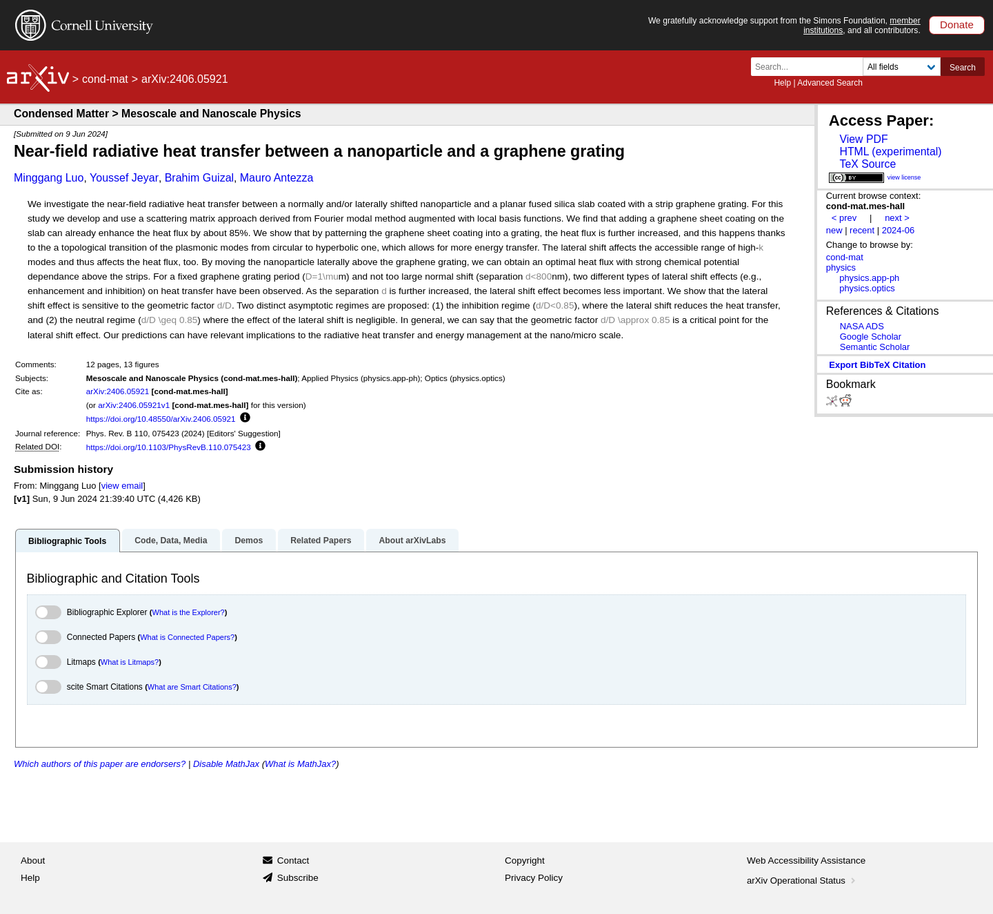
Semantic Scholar (875, 347)
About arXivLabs (412, 540)
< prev (844, 218)
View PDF (863, 139)
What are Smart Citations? (192, 687)
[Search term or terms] (811, 66)
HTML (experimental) (890, 151)
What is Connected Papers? (187, 637)
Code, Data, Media (170, 540)
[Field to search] (902, 66)
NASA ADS (862, 326)
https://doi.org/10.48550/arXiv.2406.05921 (161, 418)
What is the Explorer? (188, 612)
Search (963, 67)
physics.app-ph (869, 278)
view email (122, 485)
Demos (248, 540)
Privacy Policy (534, 878)
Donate (957, 24)
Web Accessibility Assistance (806, 860)
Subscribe (298, 878)
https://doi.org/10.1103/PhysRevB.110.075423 (168, 447)
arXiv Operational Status (802, 880)
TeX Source (867, 164)
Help (782, 83)
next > (897, 218)
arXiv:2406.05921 (118, 391)
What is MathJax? (300, 764)
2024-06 (898, 230)
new (834, 230)
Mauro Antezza (277, 178)
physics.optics (867, 288)
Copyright (525, 860)
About (33, 860)
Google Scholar (870, 336)
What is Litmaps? (130, 662)
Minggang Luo (48, 178)
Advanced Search (830, 83)
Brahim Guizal (199, 178)
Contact (293, 860)
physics (841, 267)
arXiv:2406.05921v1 (134, 404)
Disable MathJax (226, 764)
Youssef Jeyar (124, 178)
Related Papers (320, 540)
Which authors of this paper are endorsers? (99, 764)
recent (862, 230)
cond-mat (105, 79)
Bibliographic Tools (67, 541)
